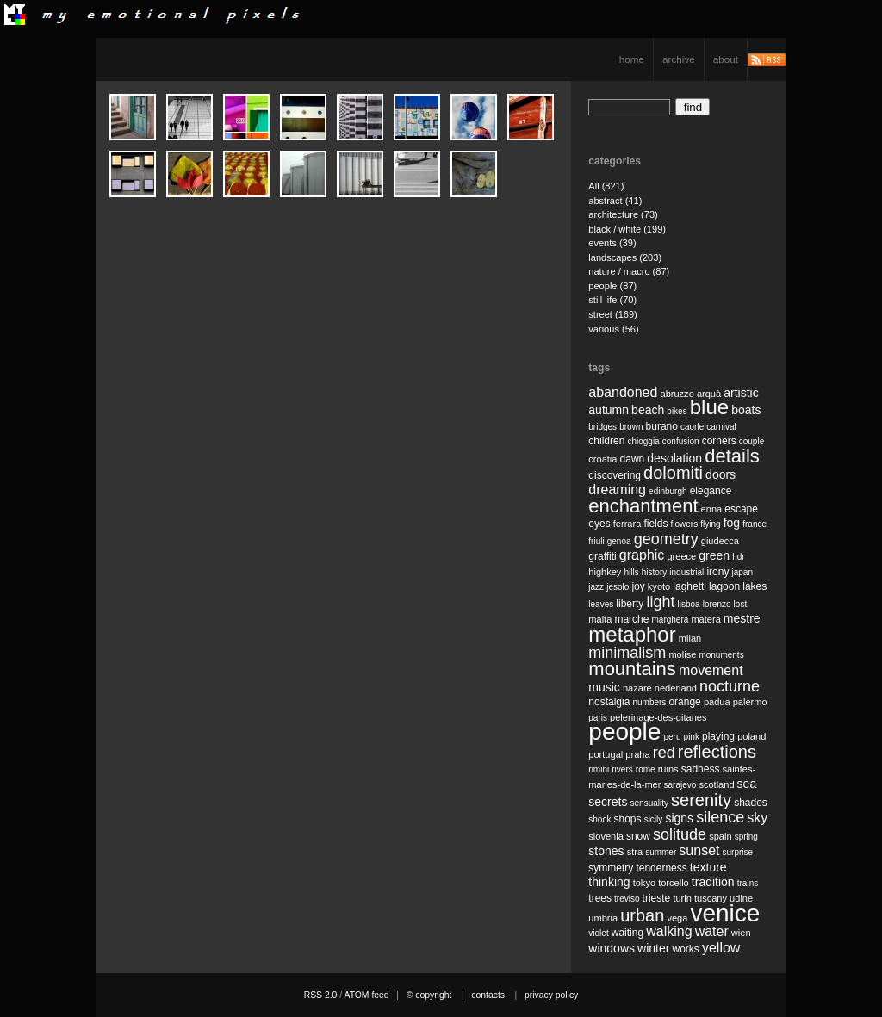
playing (718, 736)
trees (600, 898)
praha (637, 754)
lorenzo (717, 604)
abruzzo (676, 393)
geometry (666, 539)
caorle (692, 426)
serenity (701, 800)
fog (732, 523)
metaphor (631, 634)
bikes (676, 411)
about (725, 59)
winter (653, 948)
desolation (674, 458)
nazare (637, 688)
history (654, 572)
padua (717, 702)
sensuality (649, 803)
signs (679, 818)
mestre (742, 618)
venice (725, 913)
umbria (603, 918)
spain (720, 836)
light (660, 602)
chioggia (643, 441)
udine (741, 898)
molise (682, 654)
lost (741, 604)
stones (606, 851)
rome (645, 769)
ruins (668, 769)
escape (741, 509)
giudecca (720, 541)
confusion (680, 441)
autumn (608, 410)
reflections (717, 751)
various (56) (613, 329)
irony (717, 572)
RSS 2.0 (321, 995)
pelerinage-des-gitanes (658, 717)
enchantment (643, 506)
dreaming (617, 489)
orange (684, 702)
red (664, 752)
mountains (632, 668)
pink (691, 736)
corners (719, 441)
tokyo (644, 882)
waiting (627, 933)
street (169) (612, 314)
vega (677, 918)
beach (647, 410)
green (714, 555)
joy (637, 586)
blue (709, 407)
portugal (605, 754)
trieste (657, 898)
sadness (700, 769)
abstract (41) (615, 200)
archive (678, 59)
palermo (750, 702)
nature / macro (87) (628, 271)
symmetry (610, 868)
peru (671, 736)
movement (711, 670)
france (754, 524)
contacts (488, 995)
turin (682, 898)
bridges (602, 426)
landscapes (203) (625, 257)
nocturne (729, 686)
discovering (614, 475)
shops (628, 819)
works (686, 949)
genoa (619, 541)
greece (681, 556)
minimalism (627, 652)
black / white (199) (627, 229)
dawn (632, 459)
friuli (596, 541)
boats (746, 410)
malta (600, 619)
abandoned (622, 392)
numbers (649, 702)
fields (655, 524)
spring (746, 836)
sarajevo (679, 785)
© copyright (429, 995)
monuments (721, 655)
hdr (738, 556)
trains (747, 883)
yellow (721, 947)
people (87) (612, 286)
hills (631, 572)
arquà (709, 393)
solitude (679, 834)
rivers (622, 769)
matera (705, 619)
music (604, 687)
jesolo (617, 587)
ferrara (627, 523)
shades (750, 803)
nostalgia (609, 702)
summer (660, 852)
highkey (604, 572)
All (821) (606, 186)
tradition (713, 882)
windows (611, 948)
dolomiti (673, 472)
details (732, 456)
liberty (629, 604)
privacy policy (551, 995)
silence (720, 817)
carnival (721, 426)
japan (742, 572)
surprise (738, 852)
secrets (607, 802)
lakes (754, 586)
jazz (596, 587)
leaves (600, 604)
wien (741, 932)
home (631, 59)
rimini (598, 769)
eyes (599, 524)
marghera (670, 619)
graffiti (602, 556)
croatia (602, 459)
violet (598, 933)
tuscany (710, 898)
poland (751, 736)
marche (631, 619)
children (606, 441)
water (712, 931)
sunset (699, 850)
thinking (609, 882)
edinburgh (667, 491)
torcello (673, 882)
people (624, 731)
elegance (711, 491)
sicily (653, 819)
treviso (626, 898)
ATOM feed (366, 995)
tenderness (661, 868)
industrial (686, 572)
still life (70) (612, 300)
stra (635, 851)
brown (631, 426)
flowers (684, 524)
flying (710, 524)
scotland (716, 784)
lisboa (689, 604)
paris (597, 717)
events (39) (612, 243)
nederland (676, 688)
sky (757, 817)
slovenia (606, 836)
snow (638, 836)
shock (599, 819)
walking (669, 931)
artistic (741, 393)
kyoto (659, 586)
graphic (641, 555)
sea (747, 784)
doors (720, 474)
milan (690, 638)
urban (642, 915)
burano (662, 426)
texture (708, 867)
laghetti (689, 586)
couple (751, 441)
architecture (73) (622, 214)
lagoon (724, 586)
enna (712, 509)
